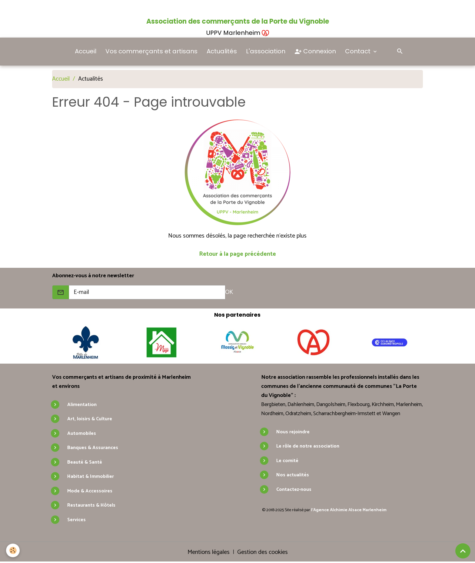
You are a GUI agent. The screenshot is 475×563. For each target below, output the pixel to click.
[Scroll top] (462, 550)
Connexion (315, 51)
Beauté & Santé (84, 462)
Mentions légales (209, 552)
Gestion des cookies (262, 552)
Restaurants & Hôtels (91, 505)
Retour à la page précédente (237, 254)
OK (229, 292)
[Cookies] (13, 550)
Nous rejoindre (293, 432)
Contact (358, 51)
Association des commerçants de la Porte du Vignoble (237, 21)
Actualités (222, 51)
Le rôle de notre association (307, 446)
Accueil (85, 51)
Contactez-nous (293, 489)
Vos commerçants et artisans (151, 51)
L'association (265, 51)
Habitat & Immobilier (90, 476)
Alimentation (82, 405)
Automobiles (81, 433)
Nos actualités (292, 475)
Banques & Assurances (92, 448)
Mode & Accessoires (89, 491)
